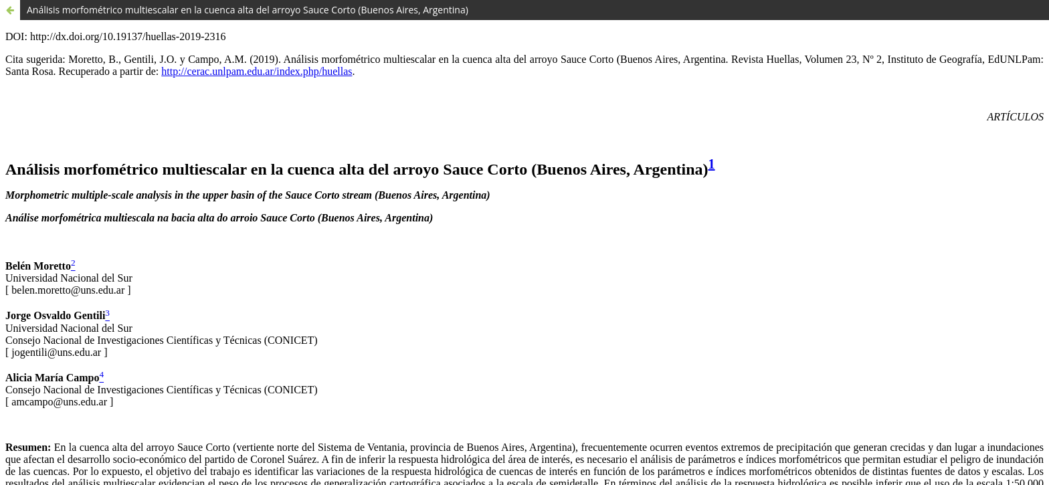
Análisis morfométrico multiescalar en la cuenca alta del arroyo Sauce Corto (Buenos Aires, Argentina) (247, 9)
